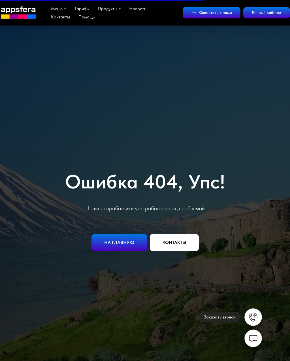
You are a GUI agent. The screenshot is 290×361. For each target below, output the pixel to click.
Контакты (60, 17)
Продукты (107, 8)
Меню (57, 8)
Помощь (86, 17)
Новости (137, 8)
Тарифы (81, 8)
